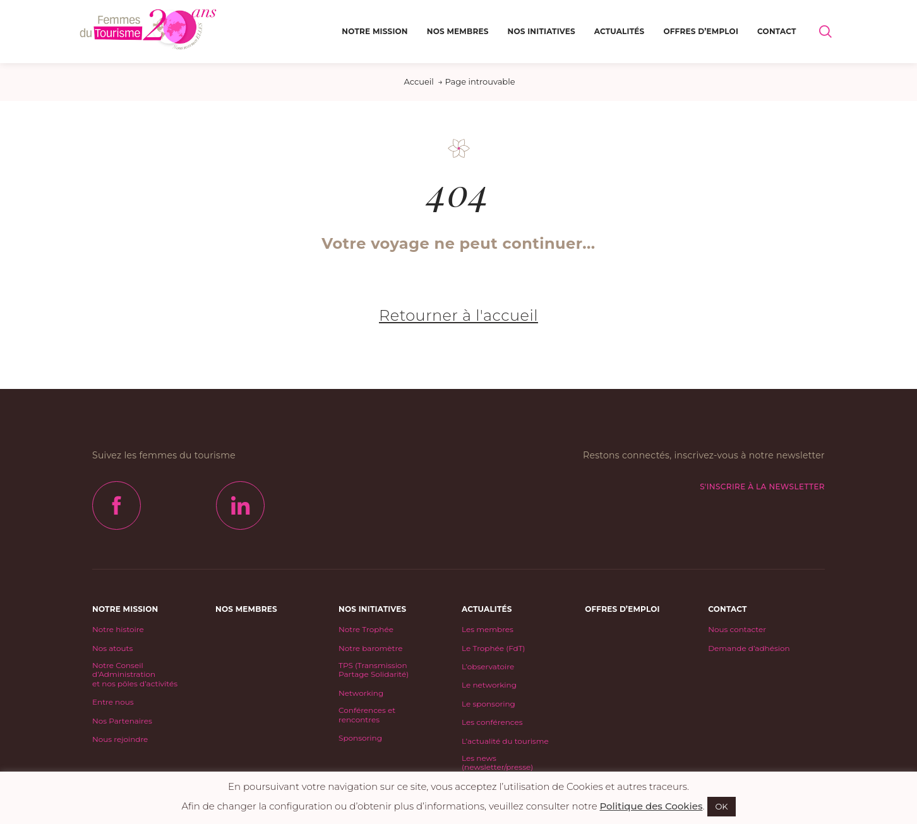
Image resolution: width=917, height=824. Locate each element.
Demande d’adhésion (748, 648)
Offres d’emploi (700, 31)
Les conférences (492, 722)
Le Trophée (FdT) (493, 648)
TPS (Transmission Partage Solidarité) (374, 670)
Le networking (489, 685)
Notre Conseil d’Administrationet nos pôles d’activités (134, 674)
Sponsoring (360, 738)
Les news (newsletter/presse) (497, 763)
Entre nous (113, 702)
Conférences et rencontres (367, 715)
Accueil (418, 81)
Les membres (487, 629)
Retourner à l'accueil (458, 315)
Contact (776, 31)
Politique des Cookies (650, 806)
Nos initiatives (541, 31)
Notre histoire (118, 629)
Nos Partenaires (122, 721)
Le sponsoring (488, 704)
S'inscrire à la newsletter (762, 486)
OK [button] (721, 806)
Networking (361, 693)
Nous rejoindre (120, 739)
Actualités (619, 31)
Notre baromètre (370, 648)
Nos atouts (112, 648)
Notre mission (374, 31)
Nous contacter (737, 629)
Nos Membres (458, 31)
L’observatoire (488, 666)
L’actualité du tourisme (505, 741)
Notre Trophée (366, 629)
